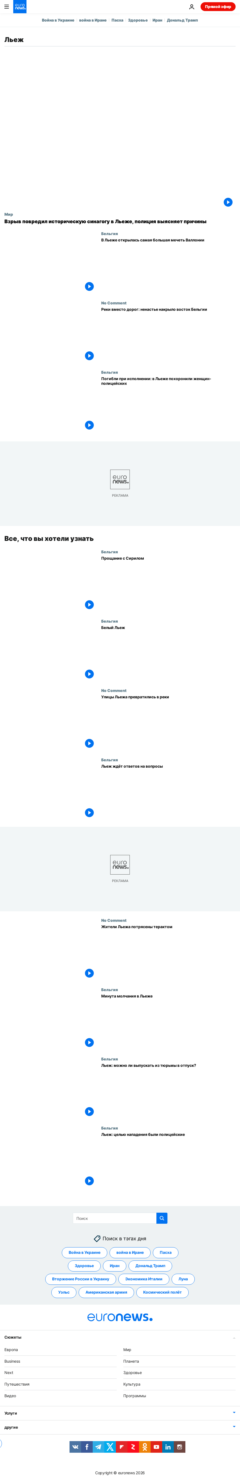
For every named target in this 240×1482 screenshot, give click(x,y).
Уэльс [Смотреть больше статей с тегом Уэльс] (64, 1292)
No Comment (114, 303)
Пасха (117, 20)
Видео (10, 1395)
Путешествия (17, 1384)
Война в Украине (58, 20)
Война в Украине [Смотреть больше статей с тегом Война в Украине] (84, 1252)
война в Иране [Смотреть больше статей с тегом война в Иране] (130, 1252)
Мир (8, 214)
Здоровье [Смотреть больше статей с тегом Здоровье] (84, 1265)
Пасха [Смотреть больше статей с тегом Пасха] (166, 1252)
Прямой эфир (218, 6)
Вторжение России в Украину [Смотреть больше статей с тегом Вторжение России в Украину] (80, 1278)
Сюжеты (12, 1337)
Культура (131, 1384)
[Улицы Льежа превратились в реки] (168, 722)
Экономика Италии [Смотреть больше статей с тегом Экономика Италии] (143, 1278)
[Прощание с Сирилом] (168, 584)
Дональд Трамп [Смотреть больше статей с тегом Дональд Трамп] (150, 1265)
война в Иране (93, 20)
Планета (131, 1361)
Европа (11, 1349)
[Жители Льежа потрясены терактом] (168, 952)
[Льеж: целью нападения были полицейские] (168, 1160)
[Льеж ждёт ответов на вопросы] (168, 792)
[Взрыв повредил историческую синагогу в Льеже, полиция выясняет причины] (120, 222)
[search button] (161, 1218)
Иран (157, 20)
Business (12, 1361)
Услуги (10, 1413)
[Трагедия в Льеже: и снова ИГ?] (168, 1091)
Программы (134, 1395)
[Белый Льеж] (168, 653)
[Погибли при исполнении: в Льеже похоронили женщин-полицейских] (168, 405)
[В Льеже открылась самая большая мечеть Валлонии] (168, 266)
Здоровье (138, 20)
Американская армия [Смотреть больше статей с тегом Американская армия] (106, 1292)
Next (8, 1372)
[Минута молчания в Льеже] (168, 1022)
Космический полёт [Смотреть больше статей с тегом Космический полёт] (162, 1292)
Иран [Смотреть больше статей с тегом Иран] (114, 1265)
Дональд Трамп (182, 20)
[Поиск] (120, 1218)
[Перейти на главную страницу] (19, 6)
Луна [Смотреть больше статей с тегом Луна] (183, 1278)
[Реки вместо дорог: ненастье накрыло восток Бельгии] (168, 335)
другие (11, 1427)
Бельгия (109, 233)
